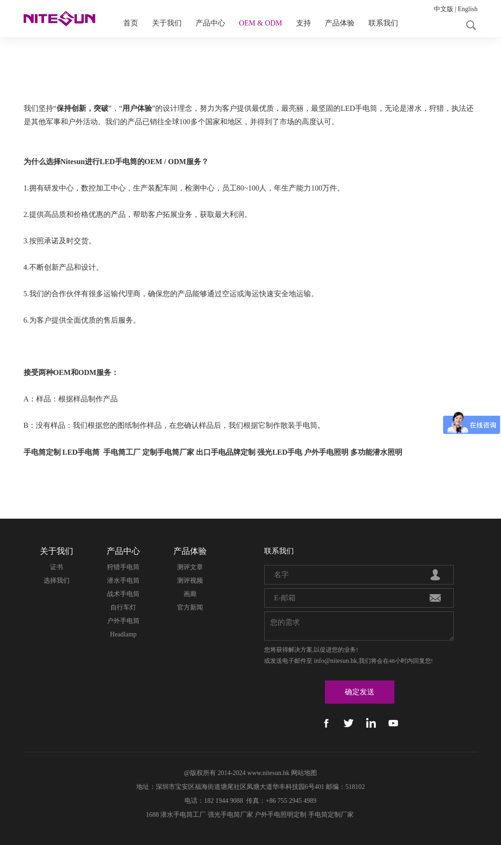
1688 (152, 814)
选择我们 (57, 580)
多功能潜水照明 (376, 452)
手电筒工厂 (121, 452)
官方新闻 (190, 607)
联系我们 (383, 23)
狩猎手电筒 (123, 567)
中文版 (443, 9)
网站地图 (304, 772)
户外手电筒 (123, 620)
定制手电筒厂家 (168, 452)
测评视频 (190, 580)
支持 (303, 23)
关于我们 (167, 23)
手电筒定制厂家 (331, 814)
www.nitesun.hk (268, 772)
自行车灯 (123, 607)
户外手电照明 (326, 452)
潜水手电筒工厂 (183, 814)
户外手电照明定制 (280, 814)
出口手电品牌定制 (225, 452)
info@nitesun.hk (335, 660)
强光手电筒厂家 (230, 814)
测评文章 (190, 567)
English (468, 9)
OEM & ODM (260, 23)
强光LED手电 (279, 452)
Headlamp (123, 634)
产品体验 (340, 23)
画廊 (190, 594)
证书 (56, 567)
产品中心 (210, 23)
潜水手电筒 (123, 580)
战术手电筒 (123, 594)
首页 (130, 23)
